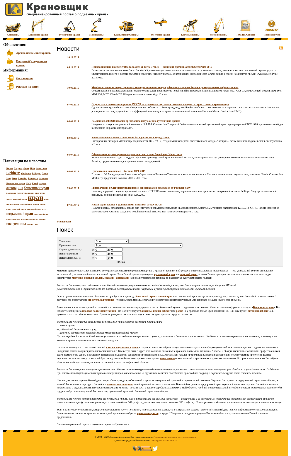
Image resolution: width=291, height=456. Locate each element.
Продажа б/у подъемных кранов (31, 62)
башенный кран (36, 188)
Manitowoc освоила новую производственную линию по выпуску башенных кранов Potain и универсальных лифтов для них (165, 87)
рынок (42, 219)
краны (36, 204)
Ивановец (43, 178)
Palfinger (36, 173)
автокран (14, 188)
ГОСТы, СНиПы (246, 26)
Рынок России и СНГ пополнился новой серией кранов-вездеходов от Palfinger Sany (141, 187)
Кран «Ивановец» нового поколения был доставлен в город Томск (131, 137)
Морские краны (219, 26)
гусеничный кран (25, 193)
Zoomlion (22, 178)
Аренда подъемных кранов (33, 52)
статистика (32, 224)
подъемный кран (19, 213)
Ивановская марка (15, 183)
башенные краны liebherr (155, 310)
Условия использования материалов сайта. (174, 437)
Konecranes (41, 168)
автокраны (122, 277)
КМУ (28, 183)
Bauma (9, 168)
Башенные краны (38, 26)
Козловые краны (190, 26)
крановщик (26, 204)
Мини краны (96, 26)
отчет (45, 209)
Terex (14, 178)
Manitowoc (26, 173)
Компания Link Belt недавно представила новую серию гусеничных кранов (136, 120)
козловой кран (20, 199)
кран (35, 197)
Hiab (32, 168)
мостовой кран (34, 209)
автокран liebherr (258, 310)
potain (179, 310)
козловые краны (104, 277)
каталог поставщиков (120, 384)
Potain (45, 173)
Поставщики (24, 78)
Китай (35, 183)
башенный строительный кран (154, 296)
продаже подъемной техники (99, 310)
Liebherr (13, 173)
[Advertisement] (25, 126)
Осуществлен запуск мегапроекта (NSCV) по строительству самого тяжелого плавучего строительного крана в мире (160, 104)
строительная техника (101, 299)
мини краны (167, 358)
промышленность (29, 219)
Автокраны (13, 26)
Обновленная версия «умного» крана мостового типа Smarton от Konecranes (137, 154)
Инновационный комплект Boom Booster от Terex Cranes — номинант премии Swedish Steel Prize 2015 (152, 66)
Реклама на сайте (27, 86)
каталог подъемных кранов (122, 347)
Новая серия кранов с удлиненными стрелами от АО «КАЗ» (127, 204)
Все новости (64, 221)
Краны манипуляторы (126, 26)
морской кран (19, 209)
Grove (26, 168)
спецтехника (16, 223)
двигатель (40, 193)
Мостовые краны (160, 26)
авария (42, 183)
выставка (11, 193)
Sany (8, 178)
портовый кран (41, 214)
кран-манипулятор (148, 413)
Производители (272, 26)
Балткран (33, 178)
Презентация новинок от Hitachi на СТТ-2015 (118, 171)
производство (13, 219)
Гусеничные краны (69, 26)
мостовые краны (82, 277)
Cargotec (18, 168)
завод (9, 199)
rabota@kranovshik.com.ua (164, 440)
